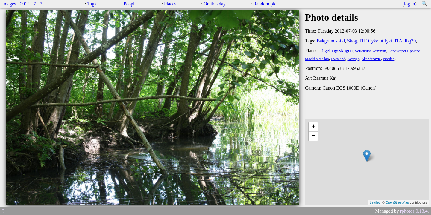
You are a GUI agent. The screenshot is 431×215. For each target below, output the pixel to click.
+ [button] (313, 126)
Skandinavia (371, 59)
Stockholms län (317, 59)
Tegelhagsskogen (336, 50)
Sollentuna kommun (370, 51)
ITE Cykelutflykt (375, 40)
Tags (91, 3)
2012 (25, 3)
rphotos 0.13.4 (414, 211)
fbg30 (410, 40)
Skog (352, 40)
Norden (388, 59)
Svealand (338, 59)
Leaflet (375, 202)
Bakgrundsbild (331, 40)
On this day (215, 3)
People (130, 3)
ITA (398, 40)
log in (409, 3)
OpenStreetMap (397, 202)
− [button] (313, 136)
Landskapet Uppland (404, 51)
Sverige (353, 59)
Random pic (265, 3)
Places (170, 3)
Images (9, 3)
